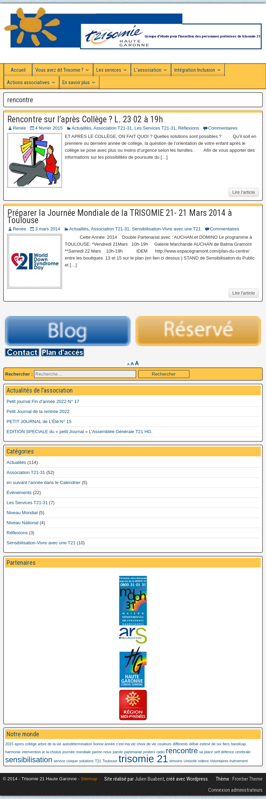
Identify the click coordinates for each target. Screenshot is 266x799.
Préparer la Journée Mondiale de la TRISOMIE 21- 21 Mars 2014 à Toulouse (119, 216)
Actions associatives (28, 82)
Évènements (19, 492)
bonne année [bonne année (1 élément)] (104, 744)
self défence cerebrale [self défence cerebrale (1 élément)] (232, 752)
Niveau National (22, 522)
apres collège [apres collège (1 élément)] (25, 744)
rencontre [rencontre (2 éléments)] (182, 750)
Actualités (81, 128)
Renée (19, 128)
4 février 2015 (49, 128)
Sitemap (89, 778)
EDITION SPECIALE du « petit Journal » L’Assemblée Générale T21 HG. (79, 431)
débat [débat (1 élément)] (193, 744)
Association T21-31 (113, 128)
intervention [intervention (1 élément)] (31, 752)
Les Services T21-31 (155, 128)
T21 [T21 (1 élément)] (98, 761)
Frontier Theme (247, 779)
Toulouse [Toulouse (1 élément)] (110, 761)
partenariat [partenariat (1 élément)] (133, 752)
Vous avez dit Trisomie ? (59, 70)
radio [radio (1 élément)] (161, 752)
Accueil (18, 70)
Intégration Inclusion (194, 70)
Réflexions (188, 128)
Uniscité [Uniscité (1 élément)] (190, 761)
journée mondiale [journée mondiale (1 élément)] (77, 752)
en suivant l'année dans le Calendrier (44, 482)
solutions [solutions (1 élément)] (86, 761)
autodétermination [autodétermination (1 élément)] (77, 744)
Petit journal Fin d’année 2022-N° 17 (43, 401)
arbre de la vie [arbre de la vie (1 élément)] (49, 744)
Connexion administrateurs (235, 790)
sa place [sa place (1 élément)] (206, 752)
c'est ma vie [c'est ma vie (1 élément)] (125, 744)
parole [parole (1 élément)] (118, 752)
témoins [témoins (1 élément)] (175, 761)
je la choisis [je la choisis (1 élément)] (51, 752)
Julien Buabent (149, 779)
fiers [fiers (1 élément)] (226, 744)
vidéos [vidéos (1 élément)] (203, 761)
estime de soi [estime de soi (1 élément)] (210, 744)
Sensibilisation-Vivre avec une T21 (166, 228)
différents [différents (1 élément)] (180, 744)
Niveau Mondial (22, 512)
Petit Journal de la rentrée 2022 (38, 411)
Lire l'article (243, 192)
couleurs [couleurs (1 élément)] (164, 744)
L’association (147, 70)
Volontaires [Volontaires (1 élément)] (219, 761)
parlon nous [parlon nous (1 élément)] (102, 752)
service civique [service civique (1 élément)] (66, 761)
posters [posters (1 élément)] (149, 752)
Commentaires (223, 128)
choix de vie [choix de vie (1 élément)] (146, 744)
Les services (108, 70)
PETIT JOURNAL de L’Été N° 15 (39, 421)
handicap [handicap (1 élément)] (238, 744)
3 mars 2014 (47, 228)
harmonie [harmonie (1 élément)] (12, 752)
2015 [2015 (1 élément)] (9, 744)
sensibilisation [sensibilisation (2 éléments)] (28, 759)
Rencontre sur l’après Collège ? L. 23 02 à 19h (85, 119)
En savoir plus (76, 82)
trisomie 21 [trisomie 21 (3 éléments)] (143, 758)
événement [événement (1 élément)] (239, 761)
